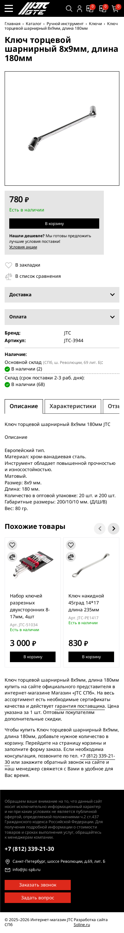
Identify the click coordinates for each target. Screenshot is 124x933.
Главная (13, 24)
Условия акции (23, 247)
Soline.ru (82, 925)
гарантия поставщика (80, 706)
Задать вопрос (37, 897)
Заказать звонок (37, 885)
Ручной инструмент (65, 24)
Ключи (95, 24)
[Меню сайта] (9, 8)
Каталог (33, 24)
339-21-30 (29, 849)
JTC (67, 333)
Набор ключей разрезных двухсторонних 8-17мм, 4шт (30, 606)
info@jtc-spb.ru (26, 870)
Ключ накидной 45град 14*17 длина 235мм (86, 603)
